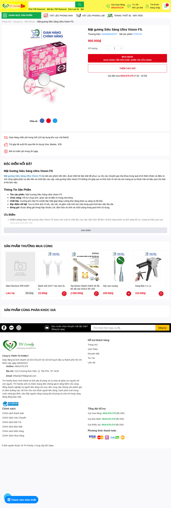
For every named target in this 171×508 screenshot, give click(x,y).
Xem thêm (86, 230)
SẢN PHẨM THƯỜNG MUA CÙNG (28, 246)
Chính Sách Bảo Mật (12, 426)
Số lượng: (93, 48)
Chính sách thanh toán (13, 413)
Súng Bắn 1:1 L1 (143, 285)
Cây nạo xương (110, 285)
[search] (79, 4)
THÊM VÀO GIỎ (128, 68)
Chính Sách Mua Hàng (13, 435)
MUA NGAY (127, 58)
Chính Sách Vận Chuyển (14, 417)
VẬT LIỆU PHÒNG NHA (61, 15)
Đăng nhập (155, 7)
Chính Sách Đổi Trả (11, 422)
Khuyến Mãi (93, 353)
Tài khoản (154, 4)
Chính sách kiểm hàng (13, 431)
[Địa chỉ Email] (130, 328)
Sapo (51, 445)
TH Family (28, 445)
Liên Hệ (91, 362)
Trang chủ (93, 344)
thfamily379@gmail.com (24, 375)
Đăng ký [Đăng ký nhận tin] (162, 327)
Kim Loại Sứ (73, 9)
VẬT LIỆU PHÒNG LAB (93, 15)
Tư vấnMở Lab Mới (137, 6)
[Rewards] (21, 499)
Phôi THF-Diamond (36, 9)
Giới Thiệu (93, 349)
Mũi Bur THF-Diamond (57, 9)
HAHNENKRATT (110, 34)
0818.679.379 (117, 7)
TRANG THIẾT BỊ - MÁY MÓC (128, 15)
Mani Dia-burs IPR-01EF (17, 285)
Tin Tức (91, 358)
